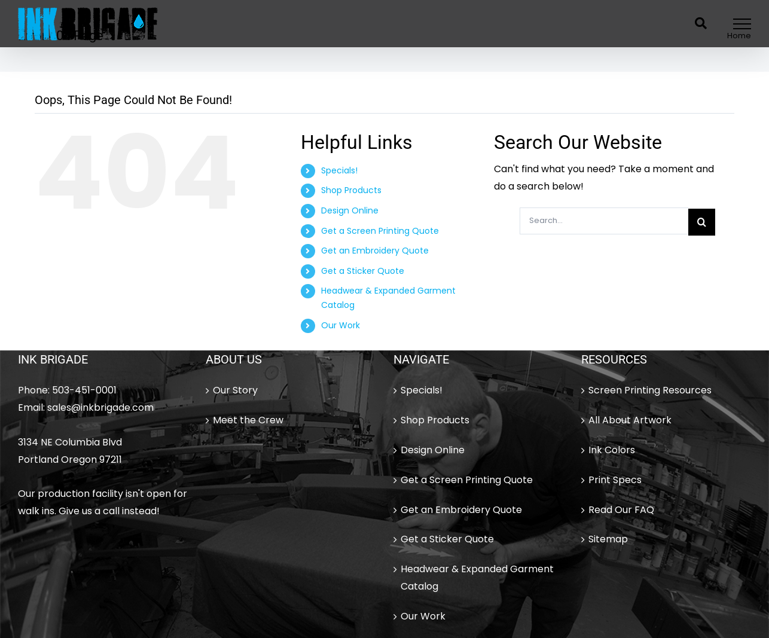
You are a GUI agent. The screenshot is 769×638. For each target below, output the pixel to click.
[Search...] (604, 220)
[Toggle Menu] (742, 24)
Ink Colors (611, 450)
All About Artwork (630, 420)
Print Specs (615, 480)
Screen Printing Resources (650, 390)
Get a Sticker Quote (362, 271)
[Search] (701, 222)
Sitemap (608, 539)
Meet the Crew (248, 420)
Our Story (235, 390)
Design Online (350, 210)
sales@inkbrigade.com (100, 407)
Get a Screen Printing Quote (380, 231)
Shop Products (351, 190)
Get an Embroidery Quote (375, 251)
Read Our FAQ (621, 510)
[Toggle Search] (701, 23)
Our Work (340, 325)
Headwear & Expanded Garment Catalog (477, 577)
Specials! (339, 170)
